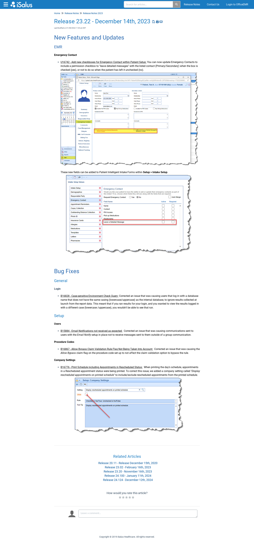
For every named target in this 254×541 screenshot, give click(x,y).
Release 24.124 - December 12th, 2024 (128, 480)
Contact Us (213, 4)
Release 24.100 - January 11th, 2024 (127, 475)
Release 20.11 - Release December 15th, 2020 (127, 463)
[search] (148, 4)
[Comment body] (137, 514)
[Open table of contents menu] (6, 4)
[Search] (176, 4)
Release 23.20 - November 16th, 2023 (128, 471)
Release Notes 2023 (93, 13)
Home (57, 13)
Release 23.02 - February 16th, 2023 (128, 467)
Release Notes (192, 4)
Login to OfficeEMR (237, 4)
